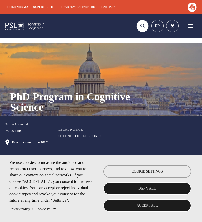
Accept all (147, 206)
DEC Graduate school (25, 26)
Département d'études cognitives (87, 6)
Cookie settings (147, 171)
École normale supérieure (29, 6)
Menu (190, 26)
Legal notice (70, 130)
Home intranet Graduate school (172, 26)
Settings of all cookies (80, 136)
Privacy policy (19, 209)
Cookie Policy (46, 209)
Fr (157, 26)
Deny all (147, 188)
